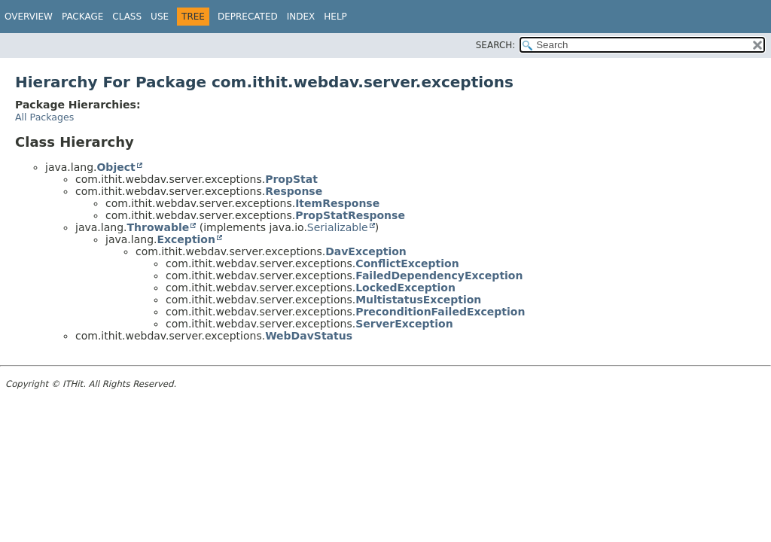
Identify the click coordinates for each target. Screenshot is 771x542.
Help (335, 16)
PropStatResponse (350, 215)
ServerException (404, 324)
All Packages (44, 117)
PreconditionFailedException (440, 312)
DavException (366, 251)
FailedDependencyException (439, 275)
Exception (186, 239)
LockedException (405, 288)
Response (293, 191)
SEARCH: (496, 45)
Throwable (157, 227)
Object (115, 167)
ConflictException (407, 263)
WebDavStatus (308, 336)
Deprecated (248, 16)
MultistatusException (418, 300)
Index (301, 16)
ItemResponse (337, 203)
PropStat (291, 179)
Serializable (337, 227)
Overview (29, 16)
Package (82, 16)
